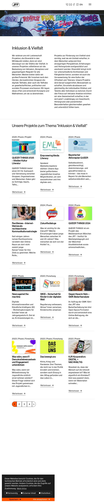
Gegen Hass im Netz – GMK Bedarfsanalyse (78, 295)
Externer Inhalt (28, 493)
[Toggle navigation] (90, 4)
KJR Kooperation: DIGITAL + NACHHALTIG (77, 359)
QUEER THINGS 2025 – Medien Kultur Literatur (23, 160)
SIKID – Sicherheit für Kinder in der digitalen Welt (50, 297)
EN (81, 4)
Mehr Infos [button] (21, 488)
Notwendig (12, 493)
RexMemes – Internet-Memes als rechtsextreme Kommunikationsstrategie (24, 227)
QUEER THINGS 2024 (79, 223)
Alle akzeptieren (40, 499)
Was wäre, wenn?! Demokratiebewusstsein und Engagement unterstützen (24, 360)
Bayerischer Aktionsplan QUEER (78, 156)
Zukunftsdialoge (48, 223)
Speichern (14, 499)
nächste (34, 404)
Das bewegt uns (48, 356)
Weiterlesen (17, 192)
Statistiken (44, 493)
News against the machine (20, 295)
